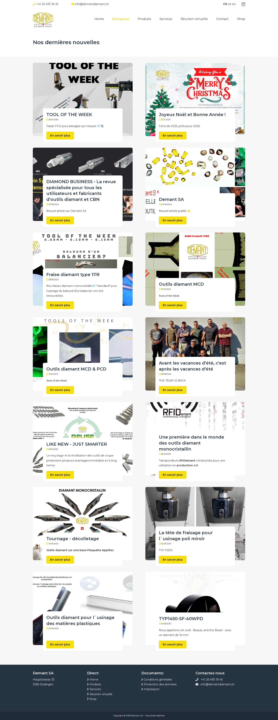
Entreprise (120, 19)
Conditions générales (156, 679)
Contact (222, 19)
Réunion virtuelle (194, 19)
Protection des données (158, 684)
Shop (241, 19)
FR (225, 4)
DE (229, 4)
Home (99, 19)
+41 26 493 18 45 (212, 679)
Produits (144, 19)
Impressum (150, 689)
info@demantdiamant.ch (217, 684)
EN (234, 4)
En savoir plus (60, 135)
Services (165, 19)
